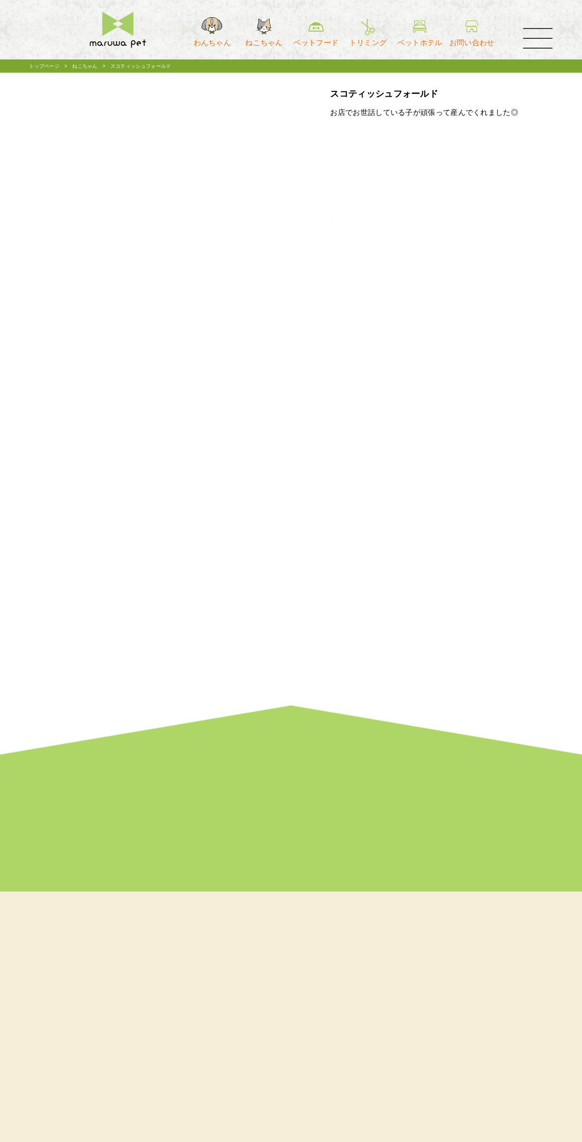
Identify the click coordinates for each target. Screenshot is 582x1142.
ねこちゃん (85, 66)
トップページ (44, 66)
